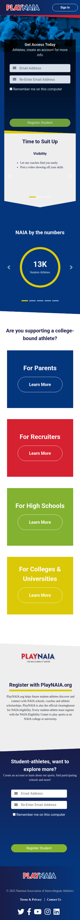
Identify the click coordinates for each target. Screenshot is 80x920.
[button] (9, 176)
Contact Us (54, 899)
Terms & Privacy (31, 899)
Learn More (40, 384)
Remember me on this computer (37, 89)
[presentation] (42, 105)
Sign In (65, 7)
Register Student (40, 123)
